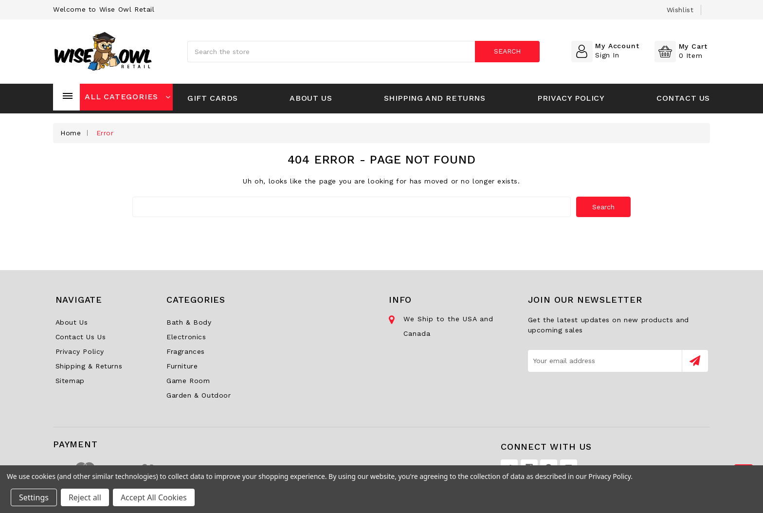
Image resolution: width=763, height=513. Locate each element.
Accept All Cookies (154, 497)
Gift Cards (212, 98)
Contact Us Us (80, 337)
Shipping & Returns (89, 366)
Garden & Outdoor (198, 395)
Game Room (188, 381)
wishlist (680, 10)
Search (507, 51)
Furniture (182, 366)
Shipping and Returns (435, 98)
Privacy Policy (570, 98)
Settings (34, 497)
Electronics (186, 337)
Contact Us (683, 98)
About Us (311, 98)
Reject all (85, 497)
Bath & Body (189, 322)
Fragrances (185, 351)
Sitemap (70, 381)
